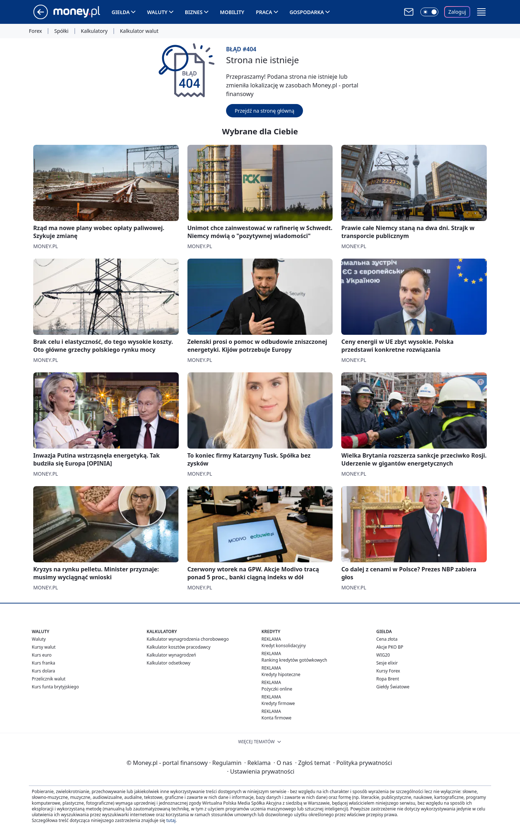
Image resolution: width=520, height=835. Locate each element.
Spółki (61, 31)
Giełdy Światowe (393, 687)
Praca (264, 12)
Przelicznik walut (48, 679)
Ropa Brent (387, 679)
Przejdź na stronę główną (264, 110)
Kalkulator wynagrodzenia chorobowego (188, 639)
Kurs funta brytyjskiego (55, 687)
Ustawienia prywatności (260, 771)
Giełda (121, 12)
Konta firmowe (276, 718)
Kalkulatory (94, 31)
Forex (35, 31)
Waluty (157, 12)
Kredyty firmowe (278, 703)
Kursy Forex (388, 671)
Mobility (232, 12)
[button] (481, 12)
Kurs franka (43, 663)
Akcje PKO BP (389, 647)
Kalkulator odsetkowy (168, 663)
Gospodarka (307, 12)
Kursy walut (44, 647)
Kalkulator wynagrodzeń (171, 655)
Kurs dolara (43, 671)
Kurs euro (42, 655)
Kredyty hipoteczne (280, 674)
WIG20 (383, 655)
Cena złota (387, 639)
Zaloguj (457, 11)
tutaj (171, 820)
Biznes (194, 12)
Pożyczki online (276, 689)
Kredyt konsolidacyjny (283, 646)
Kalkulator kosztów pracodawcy (179, 647)
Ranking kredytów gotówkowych (294, 660)
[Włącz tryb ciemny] (429, 12)
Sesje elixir (387, 663)
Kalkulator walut (139, 31)
